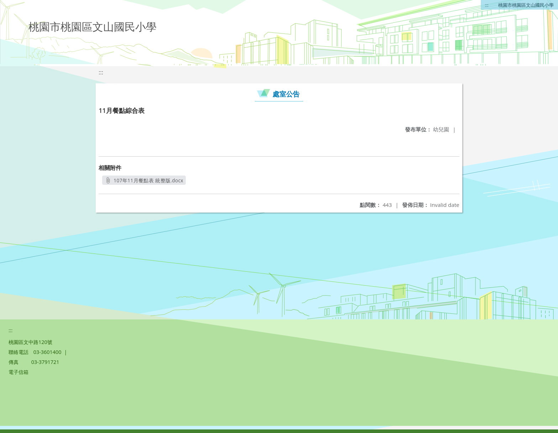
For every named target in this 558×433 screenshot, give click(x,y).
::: (487, 5)
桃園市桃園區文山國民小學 (526, 5)
